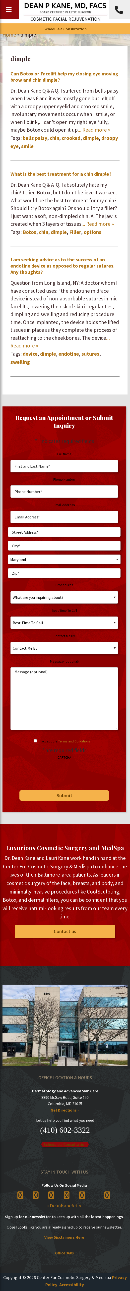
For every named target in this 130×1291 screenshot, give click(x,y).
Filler (75, 232)
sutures (90, 353)
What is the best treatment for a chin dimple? (61, 174)
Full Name (64, 454)
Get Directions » (65, 1110)
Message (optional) (64, 661)
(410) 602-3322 (65, 1129)
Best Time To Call (64, 610)
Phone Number (64, 479)
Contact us (65, 931)
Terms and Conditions (74, 741)
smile (27, 146)
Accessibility (71, 1285)
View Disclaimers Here (64, 1237)
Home (9, 34)
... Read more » (94, 129)
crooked (71, 138)
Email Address (64, 505)
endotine (69, 353)
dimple (91, 138)
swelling (20, 362)
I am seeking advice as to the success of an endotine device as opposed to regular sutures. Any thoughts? (62, 265)
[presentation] (46, 773)
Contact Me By (64, 636)
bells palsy (35, 138)
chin (54, 138)
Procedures (64, 585)
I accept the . (65, 741)
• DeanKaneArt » (64, 1205)
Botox (29, 232)
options (92, 232)
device (30, 353)
